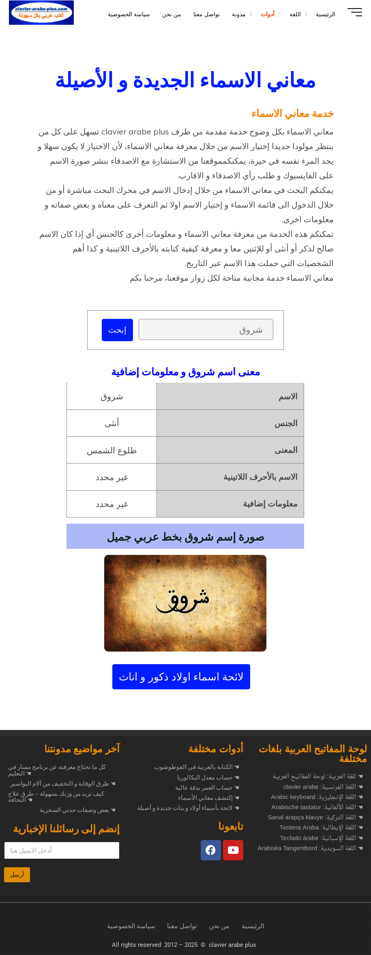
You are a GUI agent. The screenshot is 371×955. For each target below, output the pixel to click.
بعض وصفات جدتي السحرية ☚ (78, 810)
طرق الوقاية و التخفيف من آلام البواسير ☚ (63, 784)
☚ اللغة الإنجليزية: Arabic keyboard (317, 798)
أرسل (17, 875)
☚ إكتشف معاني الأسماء (208, 798)
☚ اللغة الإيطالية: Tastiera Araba (321, 828)
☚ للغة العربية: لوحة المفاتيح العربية (317, 777)
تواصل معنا (182, 926)
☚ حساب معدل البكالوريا (208, 778)
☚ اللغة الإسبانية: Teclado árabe (321, 839)
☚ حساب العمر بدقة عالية (207, 788)
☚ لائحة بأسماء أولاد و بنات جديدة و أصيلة (188, 808)
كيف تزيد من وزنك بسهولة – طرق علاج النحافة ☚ (56, 797)
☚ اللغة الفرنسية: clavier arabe (323, 788)
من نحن (219, 926)
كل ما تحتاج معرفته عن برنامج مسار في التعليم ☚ (57, 770)
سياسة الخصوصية (131, 926)
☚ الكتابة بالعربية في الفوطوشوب (196, 767)
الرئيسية (253, 926)
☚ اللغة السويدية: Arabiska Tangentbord (310, 849)
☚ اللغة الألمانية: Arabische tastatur (317, 808)
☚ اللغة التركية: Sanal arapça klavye (315, 818)
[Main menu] (351, 12)
